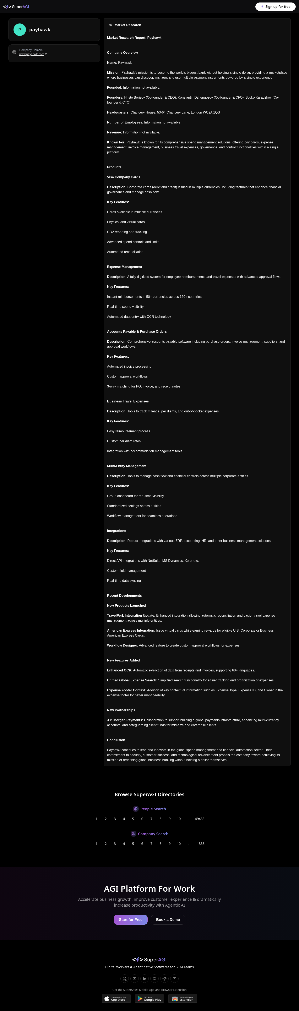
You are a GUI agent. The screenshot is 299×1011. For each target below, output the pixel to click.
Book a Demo (168, 920)
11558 (200, 843)
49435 (200, 819)
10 (179, 819)
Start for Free (130, 920)
